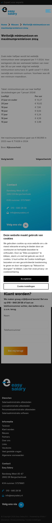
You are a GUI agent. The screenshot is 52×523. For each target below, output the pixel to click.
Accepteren (26, 279)
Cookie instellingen (26, 286)
